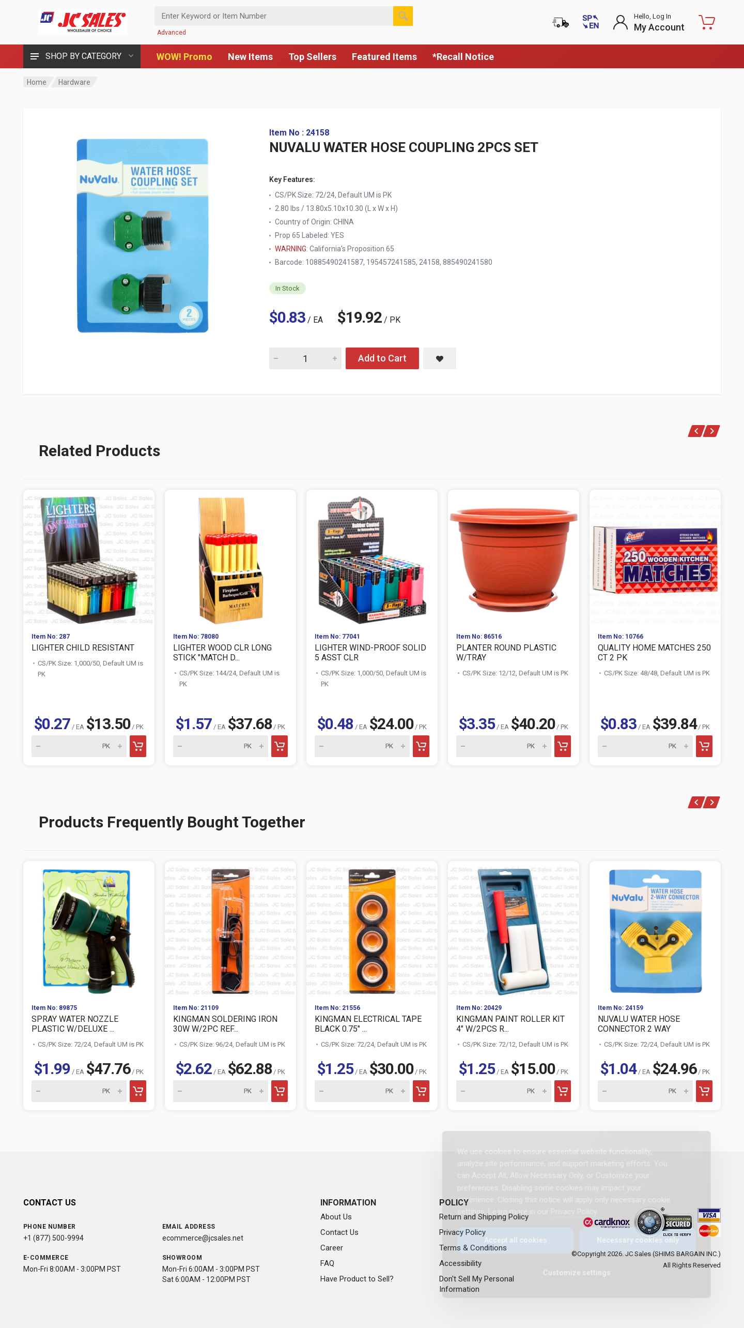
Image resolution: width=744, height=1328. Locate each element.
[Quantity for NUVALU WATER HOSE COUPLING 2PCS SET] (305, 358)
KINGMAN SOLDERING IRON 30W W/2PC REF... (225, 1024)
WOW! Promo (184, 56)
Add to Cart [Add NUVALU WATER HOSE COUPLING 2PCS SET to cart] (382, 358)
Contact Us (339, 1232)
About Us (336, 1216)
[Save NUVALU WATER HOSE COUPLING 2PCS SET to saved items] (439, 358)
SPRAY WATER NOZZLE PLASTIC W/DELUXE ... (75, 1024)
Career (331, 1247)
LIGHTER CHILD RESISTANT (83, 648)
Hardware (74, 82)
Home (37, 82)
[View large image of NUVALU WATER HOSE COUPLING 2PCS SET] (147, 232)
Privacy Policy (565, 1211)
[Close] (683, 1150)
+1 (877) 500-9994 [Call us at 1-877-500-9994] (53, 1238)
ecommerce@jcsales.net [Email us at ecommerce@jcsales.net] (202, 1238)
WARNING (290, 249)
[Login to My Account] (649, 22)
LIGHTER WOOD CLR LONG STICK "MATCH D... (222, 652)
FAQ (327, 1263)
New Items (250, 56)
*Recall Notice (463, 56)
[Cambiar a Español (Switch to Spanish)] (591, 22)
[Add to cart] (138, 746)
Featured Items (384, 56)
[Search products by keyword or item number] (283, 16)
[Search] (403, 16)
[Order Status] (561, 22)
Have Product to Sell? (357, 1279)
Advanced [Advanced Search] (171, 32)
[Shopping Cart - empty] (707, 22)
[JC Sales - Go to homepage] (82, 22)
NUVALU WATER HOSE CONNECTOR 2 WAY (639, 1024)
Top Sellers (312, 56)
